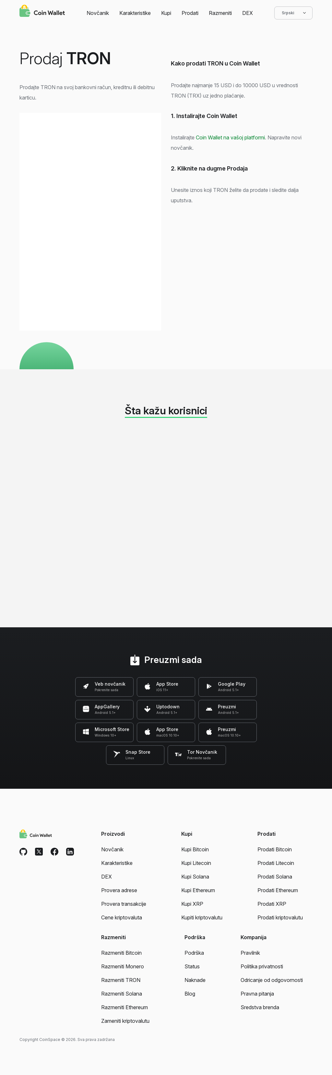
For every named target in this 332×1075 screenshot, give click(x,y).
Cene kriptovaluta (121, 917)
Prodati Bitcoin (274, 849)
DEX (247, 13)
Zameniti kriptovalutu (125, 1021)
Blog (189, 993)
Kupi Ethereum (198, 890)
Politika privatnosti (262, 966)
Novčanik (98, 13)
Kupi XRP (192, 904)
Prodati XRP (271, 904)
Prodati (190, 13)
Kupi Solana (195, 876)
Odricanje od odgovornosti (272, 980)
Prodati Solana (274, 876)
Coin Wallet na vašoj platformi (230, 137)
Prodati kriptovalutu (280, 917)
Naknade (195, 980)
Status (192, 966)
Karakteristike (135, 13)
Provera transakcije (123, 904)
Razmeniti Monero (122, 966)
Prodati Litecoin (275, 863)
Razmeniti (220, 13)
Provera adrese (119, 890)
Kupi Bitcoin (195, 849)
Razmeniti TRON (120, 980)
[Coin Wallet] (42, 11)
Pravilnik (250, 953)
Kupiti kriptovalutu (201, 917)
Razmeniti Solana (121, 993)
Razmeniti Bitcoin (121, 953)
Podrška (194, 953)
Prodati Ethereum (277, 890)
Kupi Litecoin (196, 863)
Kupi (166, 13)
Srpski (293, 13)
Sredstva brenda (260, 1007)
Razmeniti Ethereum (124, 1007)
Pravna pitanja (257, 993)
